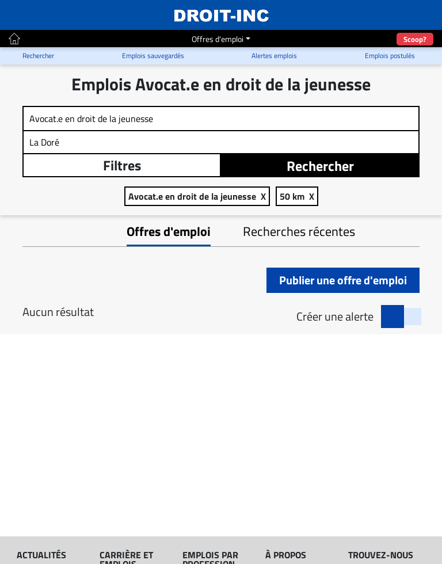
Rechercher (320, 165)
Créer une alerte (335, 316)
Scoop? (414, 39)
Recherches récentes (299, 231)
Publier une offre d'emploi (343, 280)
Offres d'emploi (217, 39)
